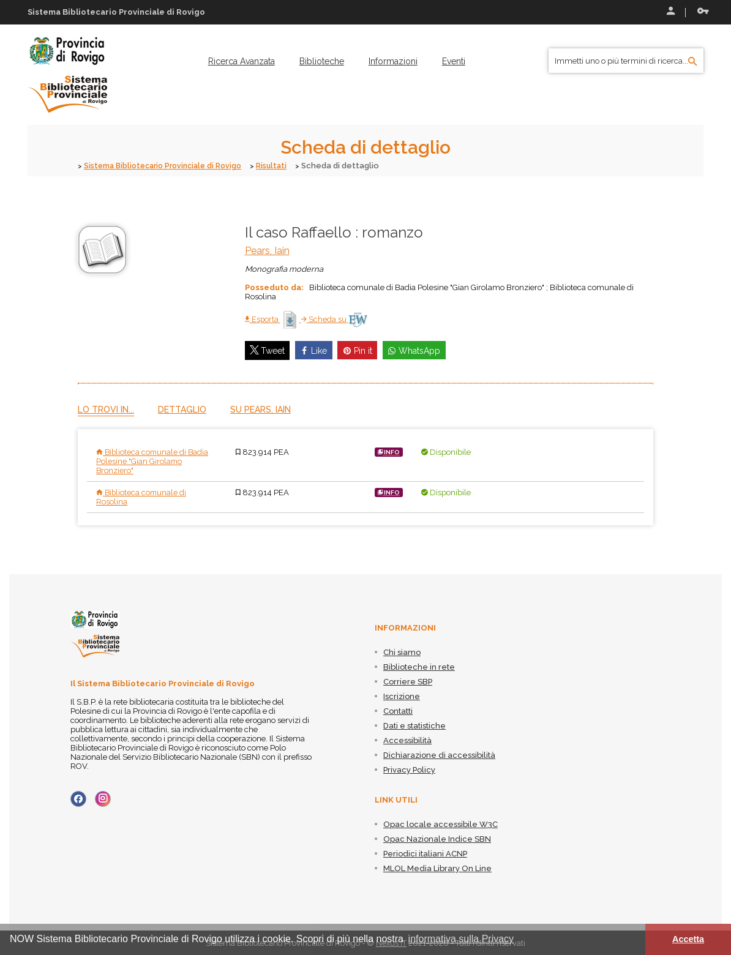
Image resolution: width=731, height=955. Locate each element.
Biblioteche (321, 61)
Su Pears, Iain (260, 409)
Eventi (453, 61)
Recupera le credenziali (702, 11)
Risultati (283, 165)
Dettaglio (182, 409)
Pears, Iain (267, 250)
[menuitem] (241, 61)
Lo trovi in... (106, 409)
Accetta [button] (688, 939)
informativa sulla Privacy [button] (461, 939)
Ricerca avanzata (241, 61)
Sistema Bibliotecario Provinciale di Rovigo (168, 165)
